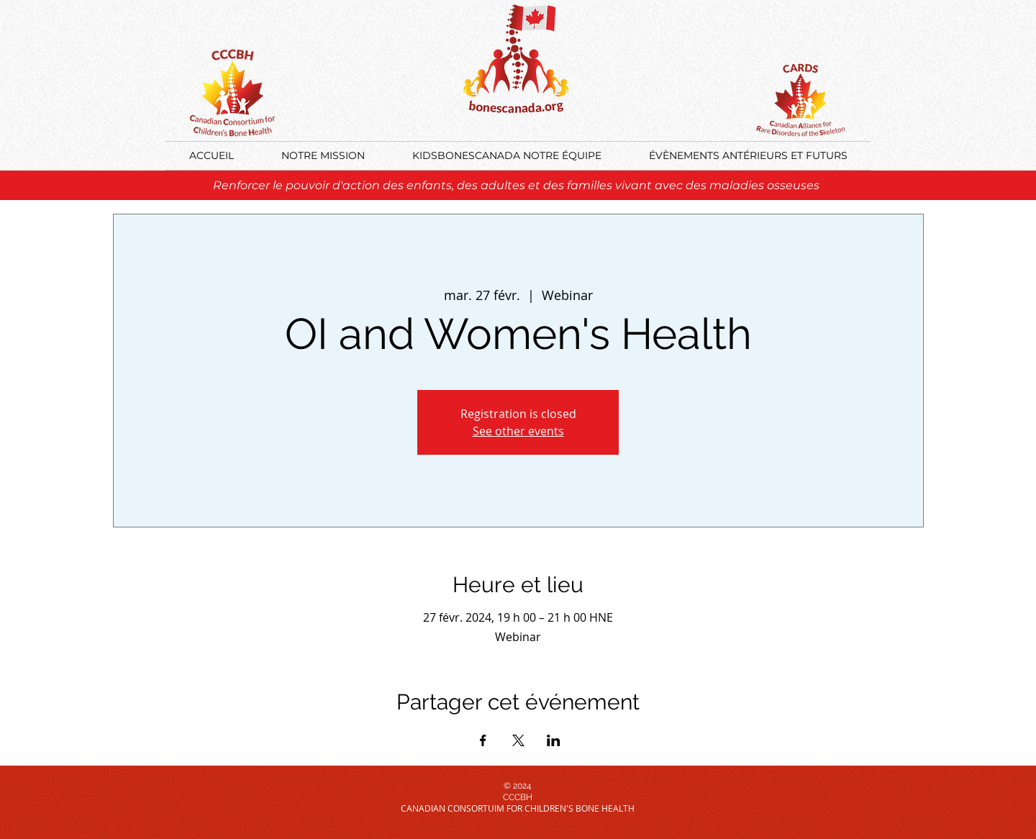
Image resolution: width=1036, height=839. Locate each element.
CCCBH (517, 797)
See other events (518, 431)
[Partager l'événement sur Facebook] (483, 740)
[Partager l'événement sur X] (518, 740)
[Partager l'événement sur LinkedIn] (553, 740)
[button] (748, 156)
